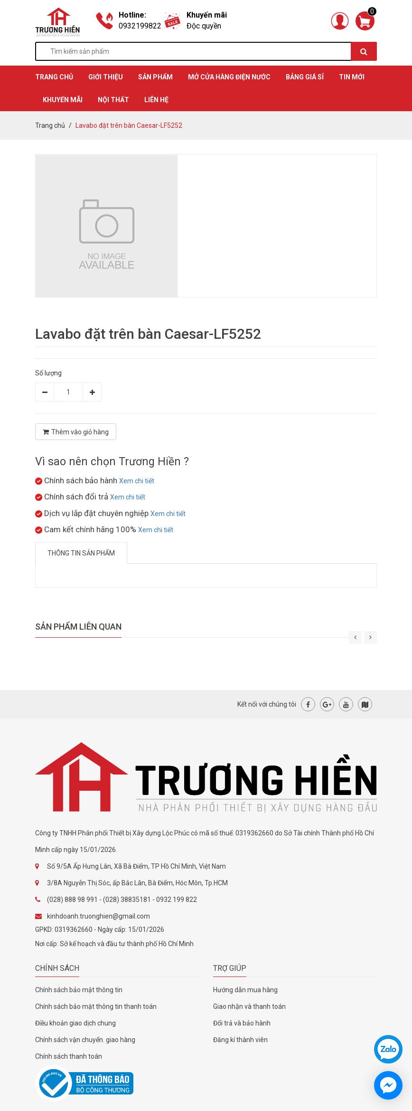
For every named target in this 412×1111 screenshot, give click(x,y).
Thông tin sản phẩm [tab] (81, 553)
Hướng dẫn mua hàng (245, 990)
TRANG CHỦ (54, 77)
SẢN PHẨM (155, 77)
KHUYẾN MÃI (63, 100)
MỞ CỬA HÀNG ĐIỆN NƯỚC (229, 77)
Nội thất (113, 100)
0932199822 (140, 25)
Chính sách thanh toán (68, 1056)
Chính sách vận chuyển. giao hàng (85, 1040)
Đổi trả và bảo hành (242, 1023)
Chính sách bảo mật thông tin (78, 990)
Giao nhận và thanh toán (249, 1006)
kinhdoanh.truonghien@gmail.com (98, 916)
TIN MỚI (352, 77)
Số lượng (48, 373)
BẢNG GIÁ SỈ (305, 77)
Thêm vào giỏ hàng (76, 432)
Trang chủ (50, 125)
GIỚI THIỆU (105, 77)
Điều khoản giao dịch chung (75, 1023)
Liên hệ (156, 100)
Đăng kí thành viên (240, 1040)
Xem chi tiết (136, 481)
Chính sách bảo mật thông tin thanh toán (96, 1006)
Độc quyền (204, 25)
